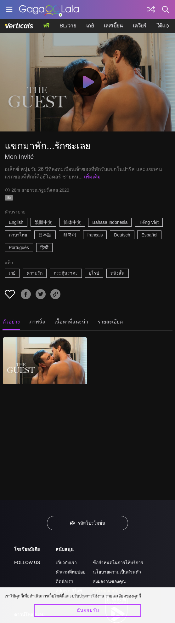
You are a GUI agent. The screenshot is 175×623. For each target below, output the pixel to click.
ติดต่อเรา (64, 581)
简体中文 (72, 222)
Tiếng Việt (149, 222)
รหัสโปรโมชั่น (87, 523)
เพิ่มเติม (92, 176)
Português (19, 247)
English (16, 222)
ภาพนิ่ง (37, 321)
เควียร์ (139, 25)
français (95, 234)
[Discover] (151, 9)
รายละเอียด (110, 321)
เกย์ (90, 25)
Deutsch (122, 234)
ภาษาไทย (18, 234)
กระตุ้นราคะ (66, 273)
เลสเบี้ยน (113, 25)
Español (149, 234)
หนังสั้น (117, 273)
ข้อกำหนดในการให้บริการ (118, 562)
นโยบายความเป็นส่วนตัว (117, 571)
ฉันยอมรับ (87, 610)
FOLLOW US (27, 562)
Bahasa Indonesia (109, 222)
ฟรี (46, 25)
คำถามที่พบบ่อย (70, 571)
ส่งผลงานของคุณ (109, 581)
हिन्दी (44, 247)
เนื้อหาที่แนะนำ (71, 321)
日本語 (45, 234)
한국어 (69, 234)
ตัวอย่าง (11, 321)
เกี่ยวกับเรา (66, 562)
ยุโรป (94, 273)
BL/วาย (67, 25)
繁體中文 (43, 222)
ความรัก (34, 273)
